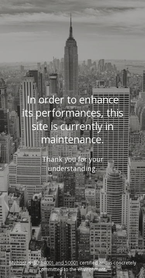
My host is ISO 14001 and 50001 (43, 262)
